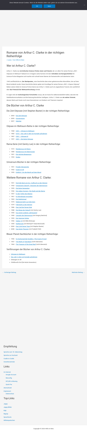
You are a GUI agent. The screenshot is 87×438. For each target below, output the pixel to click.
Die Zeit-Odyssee (21, 115)
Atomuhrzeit (8, 388)
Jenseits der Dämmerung (24, 215)
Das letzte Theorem (22, 229)
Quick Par (9, 384)
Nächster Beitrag (78, 272)
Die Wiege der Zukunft (23, 210)
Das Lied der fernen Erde (24, 207)
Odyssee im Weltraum (18, 254)
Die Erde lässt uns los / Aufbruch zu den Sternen (31, 183)
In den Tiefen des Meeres (24, 194)
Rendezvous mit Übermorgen (25, 152)
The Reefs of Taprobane (23, 241)
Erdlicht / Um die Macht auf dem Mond (28, 172)
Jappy (6, 404)
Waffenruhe (20, 224)
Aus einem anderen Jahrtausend (26, 213)
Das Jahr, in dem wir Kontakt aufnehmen (24, 257)
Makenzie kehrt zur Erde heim (25, 202)
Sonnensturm (20, 118)
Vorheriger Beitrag (9, 272)
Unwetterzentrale (9, 362)
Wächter (18, 121)
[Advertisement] (43, 25)
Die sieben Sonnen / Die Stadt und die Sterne (30, 191)
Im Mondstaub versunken (24, 196)
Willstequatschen (9, 420)
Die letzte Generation (23, 188)
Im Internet (7, 372)
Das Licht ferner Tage (23, 226)
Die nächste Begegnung (23, 154)
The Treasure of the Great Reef (26, 244)
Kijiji (5, 410)
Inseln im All (20, 169)
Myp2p (6, 414)
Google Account (11, 374)
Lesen (9, 60)
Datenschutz (10, 393)
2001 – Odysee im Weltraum (25, 131)
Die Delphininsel (21, 199)
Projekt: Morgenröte (22, 167)
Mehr (49, 6)
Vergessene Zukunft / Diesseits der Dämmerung (31, 185)
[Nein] (84, 5)
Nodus (18, 157)
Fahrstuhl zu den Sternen (24, 204)
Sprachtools (7, 417)
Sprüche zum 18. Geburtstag (13, 352)
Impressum (7, 391)
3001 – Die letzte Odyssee (24, 139)
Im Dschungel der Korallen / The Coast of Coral (31, 239)
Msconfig (9, 378)
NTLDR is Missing (11, 381)
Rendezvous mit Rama (23, 149)
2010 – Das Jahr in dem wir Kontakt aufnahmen (31, 133)
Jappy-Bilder (8, 407)
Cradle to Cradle (9, 358)
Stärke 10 (19, 221)
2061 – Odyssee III (22, 136)
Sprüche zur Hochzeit (11, 355)
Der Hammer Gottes (22, 218)
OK (37, 6)
